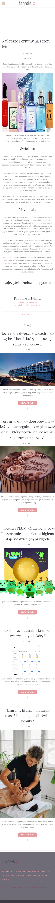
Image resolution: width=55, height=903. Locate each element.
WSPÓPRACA (8, 872)
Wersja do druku (27, 315)
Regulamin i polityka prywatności (21, 875)
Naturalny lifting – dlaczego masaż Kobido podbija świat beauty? (27, 715)
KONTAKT (20, 872)
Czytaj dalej (28, 403)
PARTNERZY (33, 872)
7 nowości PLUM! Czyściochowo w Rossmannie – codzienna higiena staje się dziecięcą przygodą (27, 533)
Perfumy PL (7, 257)
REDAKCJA (47, 872)
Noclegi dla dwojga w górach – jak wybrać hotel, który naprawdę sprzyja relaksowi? (27, 338)
